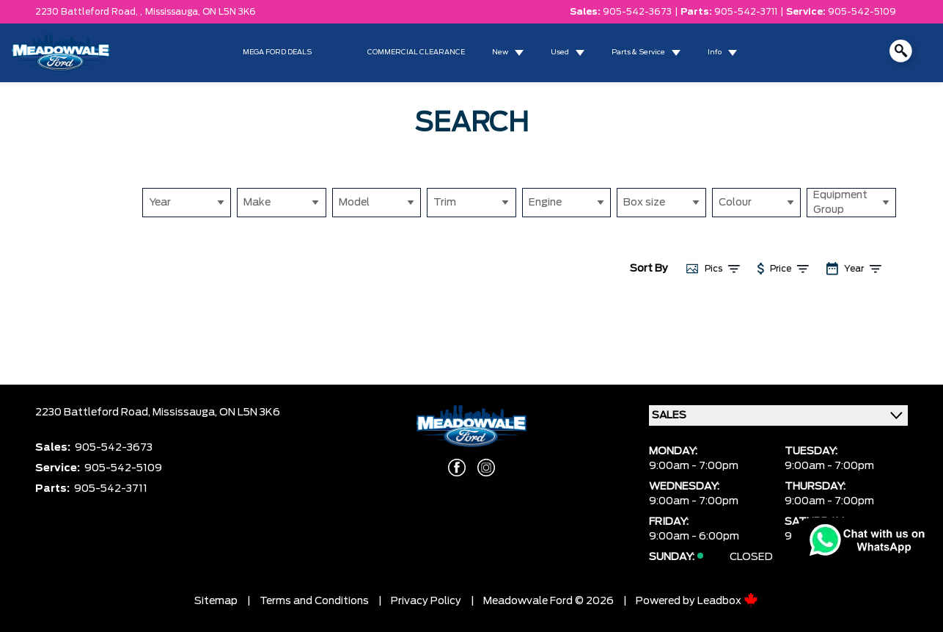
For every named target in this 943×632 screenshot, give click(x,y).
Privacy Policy (426, 601)
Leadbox (727, 601)
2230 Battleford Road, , (88, 11)
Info (715, 52)
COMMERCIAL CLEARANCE (416, 52)
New (500, 52)
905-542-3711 (745, 11)
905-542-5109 (862, 11)
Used (560, 52)
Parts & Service (638, 52)
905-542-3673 (637, 11)
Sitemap (216, 601)
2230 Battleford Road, (94, 412)
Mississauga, (173, 11)
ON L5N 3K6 (229, 11)
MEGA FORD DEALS (277, 52)
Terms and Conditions (314, 601)
